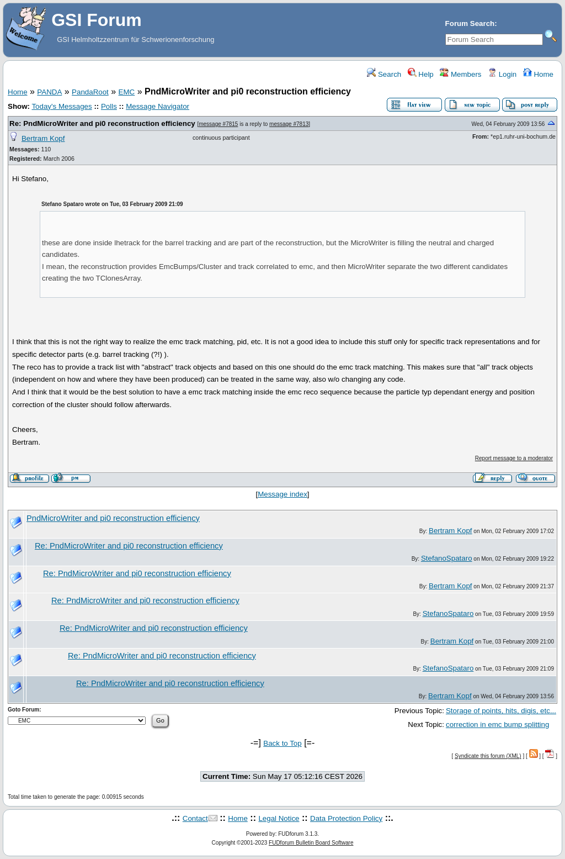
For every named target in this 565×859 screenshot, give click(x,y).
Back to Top (282, 743)
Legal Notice (278, 818)
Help (421, 74)
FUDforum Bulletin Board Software (311, 843)
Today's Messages (61, 106)
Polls (109, 106)
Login (502, 74)
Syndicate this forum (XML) (488, 756)
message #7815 (218, 124)
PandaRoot (90, 92)
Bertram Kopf (43, 138)
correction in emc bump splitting (497, 724)
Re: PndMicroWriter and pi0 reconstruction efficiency (102, 123)
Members (460, 74)
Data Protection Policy (346, 818)
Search (384, 74)
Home (538, 74)
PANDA (49, 92)
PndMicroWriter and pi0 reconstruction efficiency (113, 518)
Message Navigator (157, 106)
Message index (282, 494)
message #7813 (288, 124)
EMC (127, 92)
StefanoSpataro (446, 558)
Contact (195, 818)
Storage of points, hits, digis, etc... (501, 711)
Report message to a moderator (514, 458)
